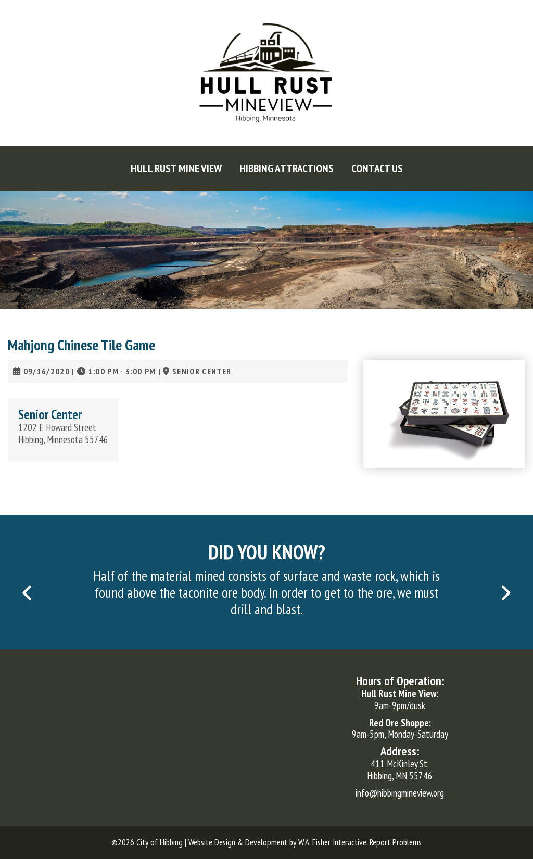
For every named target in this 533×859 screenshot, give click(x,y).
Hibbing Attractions (286, 168)
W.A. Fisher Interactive (332, 842)
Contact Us (377, 168)
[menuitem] (176, 168)
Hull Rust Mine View (176, 168)
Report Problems (396, 842)
